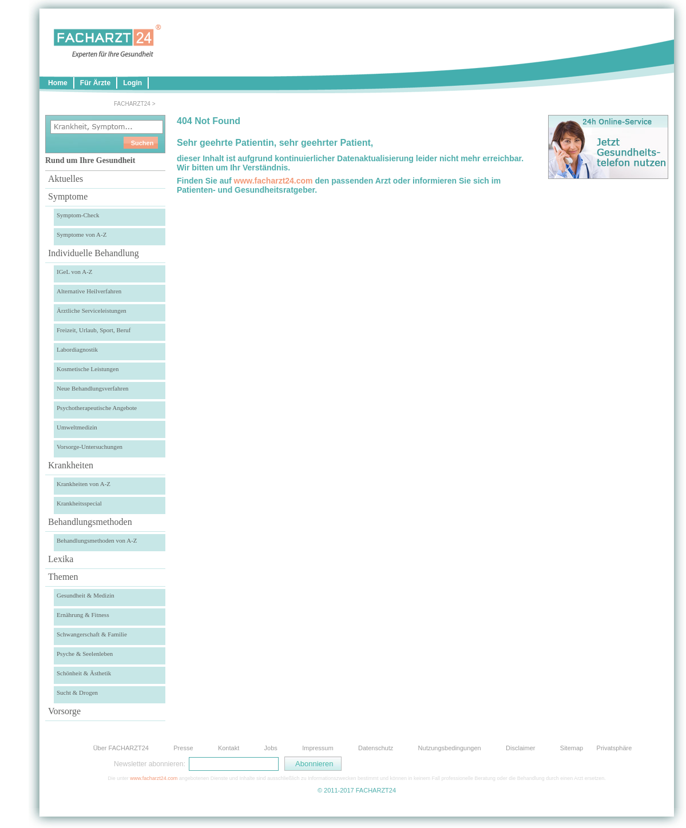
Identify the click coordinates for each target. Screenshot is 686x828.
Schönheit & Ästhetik (84, 673)
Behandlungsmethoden (90, 522)
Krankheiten (70, 465)
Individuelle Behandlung (93, 253)
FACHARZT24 (132, 104)
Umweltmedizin (77, 427)
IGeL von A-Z (75, 271)
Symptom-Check (78, 215)
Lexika (60, 559)
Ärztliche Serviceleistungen (91, 310)
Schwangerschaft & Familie (92, 634)
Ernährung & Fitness (83, 614)
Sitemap (571, 748)
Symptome (68, 196)
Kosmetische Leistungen (87, 368)
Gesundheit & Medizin (85, 595)
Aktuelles (65, 179)
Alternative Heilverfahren (89, 291)
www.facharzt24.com (273, 180)
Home (58, 83)
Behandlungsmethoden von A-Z (97, 540)
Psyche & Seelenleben (85, 653)
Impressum (317, 748)
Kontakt (228, 748)
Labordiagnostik (77, 349)
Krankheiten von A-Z (83, 483)
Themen (63, 577)
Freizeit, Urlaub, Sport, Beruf (94, 330)
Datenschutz (375, 748)
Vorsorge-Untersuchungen (89, 446)
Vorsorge (64, 711)
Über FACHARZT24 (121, 748)
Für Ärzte (95, 83)
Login (132, 83)
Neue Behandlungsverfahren (93, 388)
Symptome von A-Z (81, 234)
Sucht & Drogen (77, 692)
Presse (183, 748)
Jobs (270, 748)
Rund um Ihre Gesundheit (90, 160)
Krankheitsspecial (79, 503)
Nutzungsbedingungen (449, 748)
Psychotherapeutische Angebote (97, 407)
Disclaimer (520, 748)
